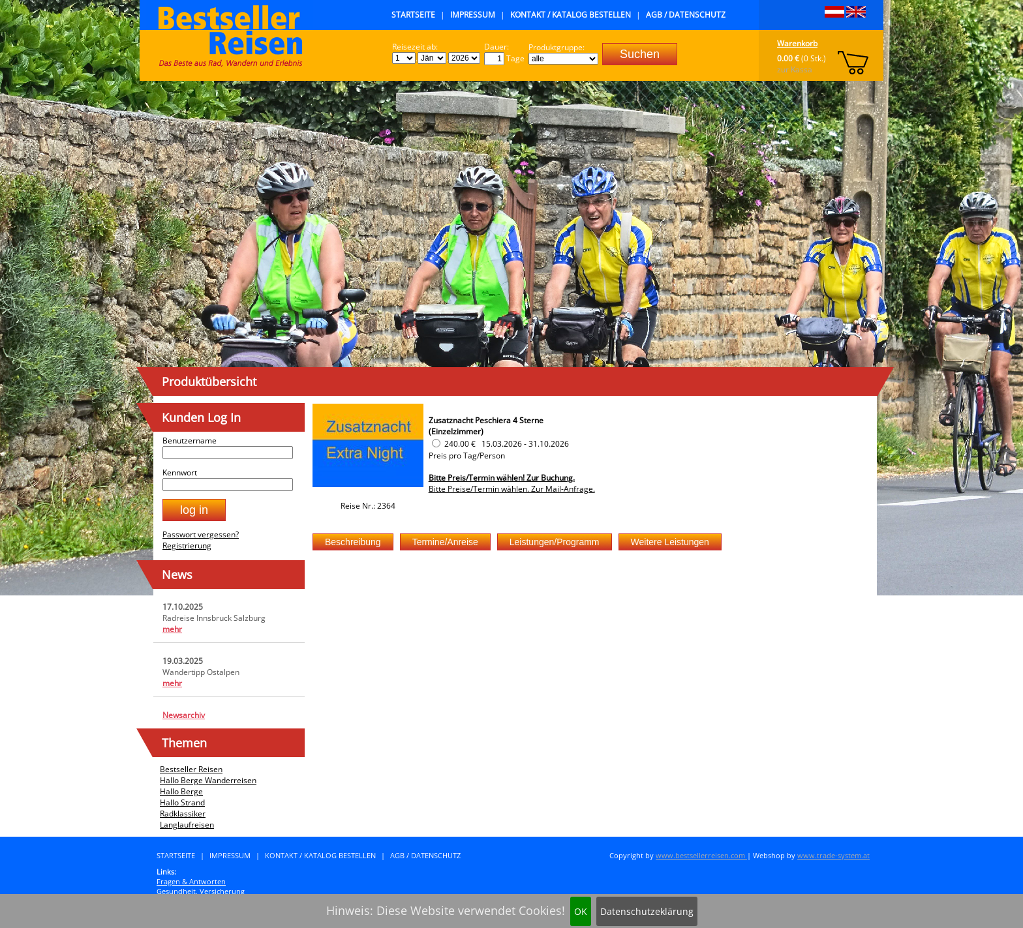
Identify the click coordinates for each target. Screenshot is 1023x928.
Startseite (413, 14)
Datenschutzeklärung (647, 911)
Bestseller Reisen (191, 769)
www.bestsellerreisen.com (701, 855)
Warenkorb (797, 43)
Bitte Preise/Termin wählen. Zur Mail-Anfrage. (512, 488)
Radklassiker (183, 813)
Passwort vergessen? (200, 534)
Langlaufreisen (187, 824)
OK (580, 911)
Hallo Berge (181, 791)
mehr (172, 629)
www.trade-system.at (833, 855)
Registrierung (186, 545)
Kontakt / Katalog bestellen (570, 14)
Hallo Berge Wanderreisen (208, 780)
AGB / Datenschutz (685, 14)
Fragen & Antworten (191, 881)
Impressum (472, 14)
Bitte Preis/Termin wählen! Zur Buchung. (502, 477)
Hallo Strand (182, 802)
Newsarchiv (183, 715)
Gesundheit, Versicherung (201, 891)
